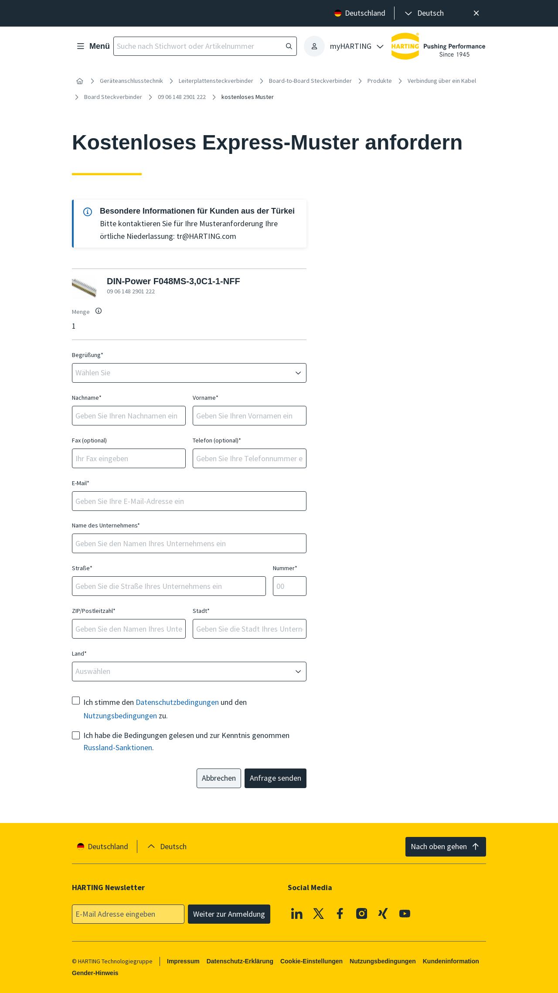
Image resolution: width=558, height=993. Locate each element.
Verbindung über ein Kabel (442, 81)
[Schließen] (476, 13)
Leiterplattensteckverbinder (216, 81)
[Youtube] (405, 913)
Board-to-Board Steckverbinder (310, 81)
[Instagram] (362, 913)
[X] (319, 913)
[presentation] (423, 13)
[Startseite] (80, 81)
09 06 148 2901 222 (182, 97)
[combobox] (183, 373)
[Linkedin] (297, 913)
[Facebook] (340, 913)
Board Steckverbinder (113, 97)
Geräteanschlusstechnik (131, 81)
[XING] (383, 913)
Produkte (379, 81)
